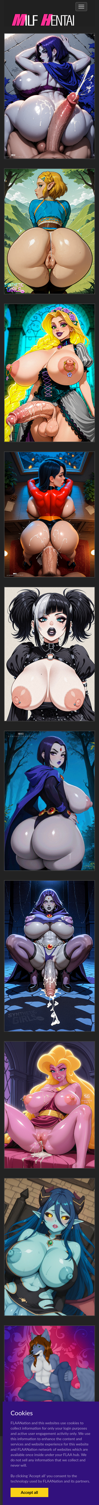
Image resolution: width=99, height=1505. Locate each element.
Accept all (29, 1492)
